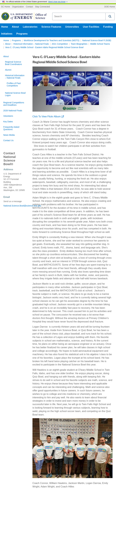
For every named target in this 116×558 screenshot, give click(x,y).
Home (4, 26)
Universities (72, 26)
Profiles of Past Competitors (14, 84)
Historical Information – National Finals (31, 44)
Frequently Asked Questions (11, 128)
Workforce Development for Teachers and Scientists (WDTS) (51, 40)
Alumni (8, 70)
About (15, 26)
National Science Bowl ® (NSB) (96, 40)
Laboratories (30, 26)
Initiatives (6, 33)
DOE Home (109, 7)
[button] (110, 16)
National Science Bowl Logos (15, 94)
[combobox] (78, 16)
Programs (22, 33)
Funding (108, 26)
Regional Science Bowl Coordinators (13, 63)
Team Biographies (79, 44)
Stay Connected (42, 7)
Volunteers (8, 116)
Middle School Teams (100, 44)
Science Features (51, 26)
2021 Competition (60, 44)
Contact (29, 7)
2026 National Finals (12, 110)
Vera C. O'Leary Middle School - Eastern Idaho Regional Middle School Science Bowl (44, 47)
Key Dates (8, 121)
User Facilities (91, 26)
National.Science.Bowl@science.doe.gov (14, 206)
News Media (9, 135)
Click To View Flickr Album (46, 116)
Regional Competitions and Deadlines (13, 103)
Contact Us (8, 140)
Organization (18, 7)
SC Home (5, 7)
